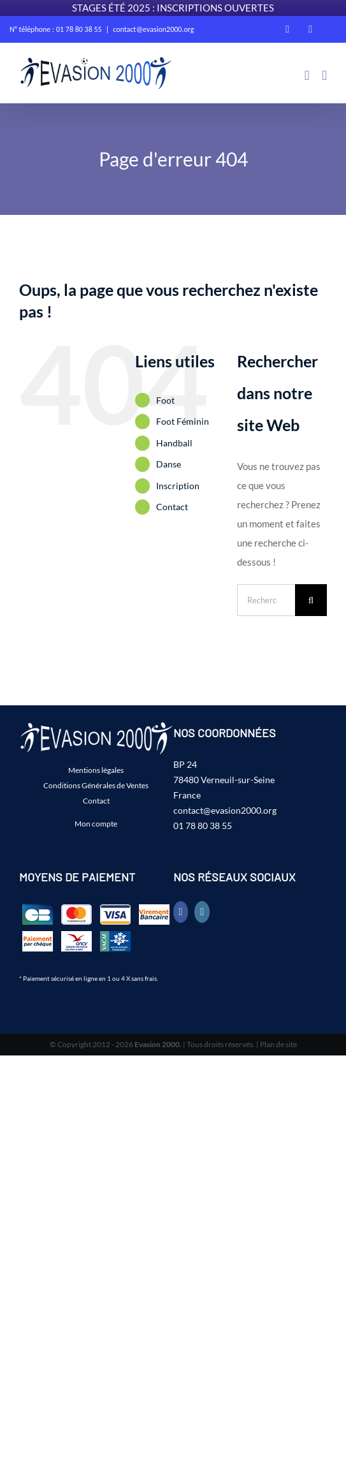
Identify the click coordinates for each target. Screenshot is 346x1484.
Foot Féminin (182, 421)
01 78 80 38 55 (202, 825)
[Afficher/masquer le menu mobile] (324, 75)
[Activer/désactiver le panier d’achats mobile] (307, 75)
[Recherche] (311, 600)
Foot (165, 400)
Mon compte (96, 823)
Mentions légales (96, 770)
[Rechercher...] (266, 600)
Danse (168, 464)
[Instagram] (202, 912)
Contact (172, 506)
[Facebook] (181, 912)
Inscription (177, 485)
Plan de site (278, 1044)
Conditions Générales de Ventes (95, 785)
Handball (174, 442)
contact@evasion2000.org (153, 29)
